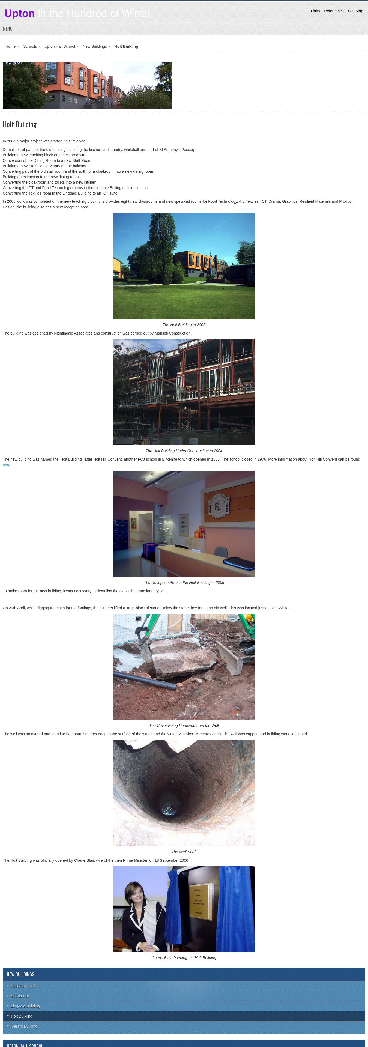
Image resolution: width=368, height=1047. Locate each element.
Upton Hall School (59, 46)
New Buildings (95, 46)
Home (10, 46)
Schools (30, 46)
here (6, 465)
